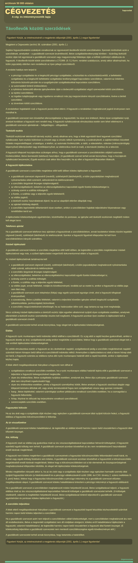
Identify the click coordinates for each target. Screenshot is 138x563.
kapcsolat (127, 10)
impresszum (127, 559)
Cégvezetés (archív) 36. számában (34, 44)
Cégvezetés (30, 11)
